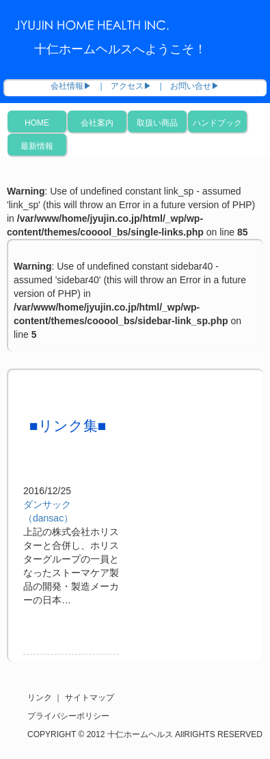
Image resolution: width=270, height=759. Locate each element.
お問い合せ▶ (194, 86)
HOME (37, 123)
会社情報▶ (71, 86)
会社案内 (97, 123)
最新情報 (37, 146)
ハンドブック (217, 123)
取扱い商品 (157, 123)
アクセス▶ (131, 86)
